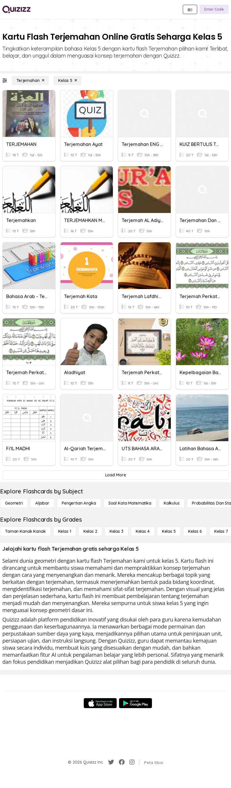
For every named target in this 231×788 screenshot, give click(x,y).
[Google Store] (135, 703)
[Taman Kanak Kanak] (25, 531)
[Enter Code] (214, 9)
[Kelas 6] (195, 531)
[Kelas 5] (67, 80)
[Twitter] (111, 762)
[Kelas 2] (90, 531)
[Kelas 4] (143, 531)
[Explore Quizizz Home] (16, 9)
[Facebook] (122, 762)
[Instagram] (132, 762)
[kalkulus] (172, 503)
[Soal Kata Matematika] (129, 503)
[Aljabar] (42, 503)
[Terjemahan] (30, 80)
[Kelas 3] (116, 531)
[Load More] (115, 475)
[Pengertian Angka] (79, 503)
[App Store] (100, 703)
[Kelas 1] (64, 531)
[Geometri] (14, 503)
